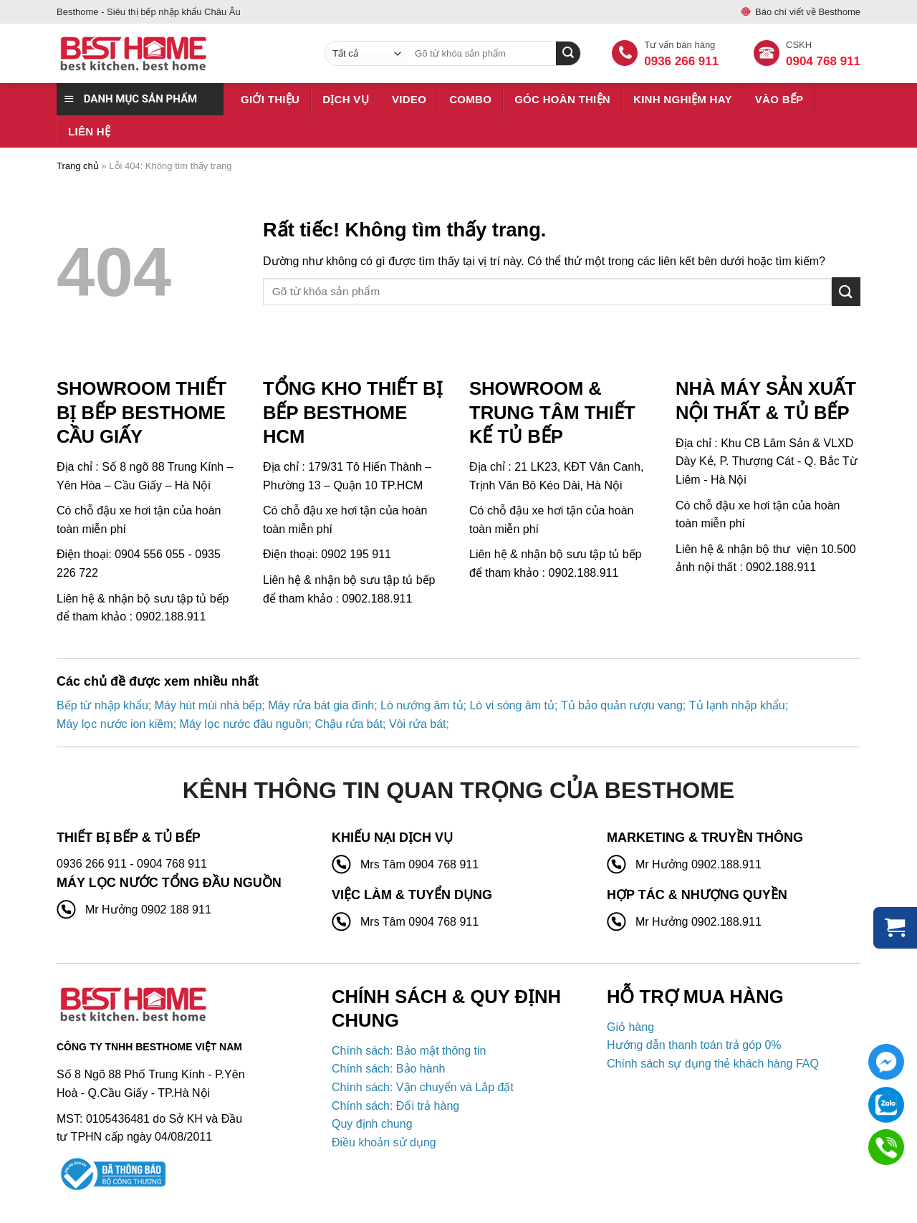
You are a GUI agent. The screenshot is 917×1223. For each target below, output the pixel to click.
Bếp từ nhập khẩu (102, 705)
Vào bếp (779, 99)
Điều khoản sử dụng (384, 1142)
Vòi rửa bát (417, 724)
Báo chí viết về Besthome (807, 11)
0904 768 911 (823, 61)
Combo (470, 99)
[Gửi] (846, 291)
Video (409, 99)
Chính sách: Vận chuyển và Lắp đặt (423, 1087)
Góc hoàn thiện (562, 99)
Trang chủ (78, 165)
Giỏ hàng (630, 1027)
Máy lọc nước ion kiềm (115, 724)
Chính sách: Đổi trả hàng (395, 1106)
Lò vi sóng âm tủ (511, 705)
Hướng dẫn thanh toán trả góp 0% (694, 1045)
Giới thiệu (270, 99)
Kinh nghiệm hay (682, 99)
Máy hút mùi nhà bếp (208, 705)
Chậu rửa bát (349, 724)
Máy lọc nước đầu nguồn (244, 724)
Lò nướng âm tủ (422, 705)
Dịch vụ (345, 99)
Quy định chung (372, 1124)
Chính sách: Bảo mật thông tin (409, 1051)
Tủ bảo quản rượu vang (622, 705)
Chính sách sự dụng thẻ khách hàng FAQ (713, 1063)
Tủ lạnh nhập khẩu (737, 705)
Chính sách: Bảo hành (388, 1069)
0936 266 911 (681, 61)
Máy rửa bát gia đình (321, 705)
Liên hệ (89, 131)
